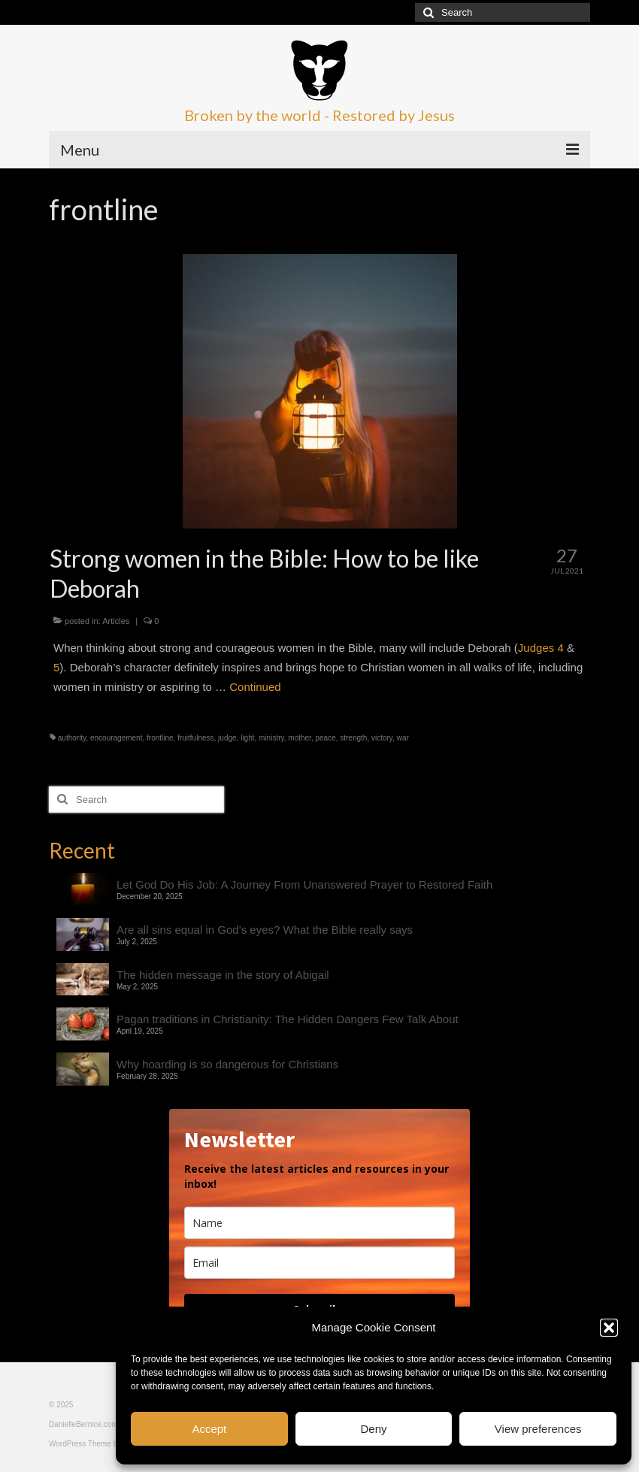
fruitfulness (195, 738)
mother (299, 738)
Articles (115, 620)
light (247, 738)
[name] (319, 1223)
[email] (319, 1262)
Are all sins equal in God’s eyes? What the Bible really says (265, 929)
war (403, 738)
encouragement (116, 738)
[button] (608, 1327)
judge (227, 738)
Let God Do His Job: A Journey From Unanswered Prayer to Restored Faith (304, 884)
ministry (271, 738)
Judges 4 (541, 647)
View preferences (538, 1428)
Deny (373, 1428)
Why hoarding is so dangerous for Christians (227, 1064)
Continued (254, 686)
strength (353, 738)
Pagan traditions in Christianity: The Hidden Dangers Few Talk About (288, 1019)
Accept (209, 1428)
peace (325, 738)
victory (381, 738)
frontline (160, 738)
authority (72, 738)
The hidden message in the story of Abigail (223, 974)
